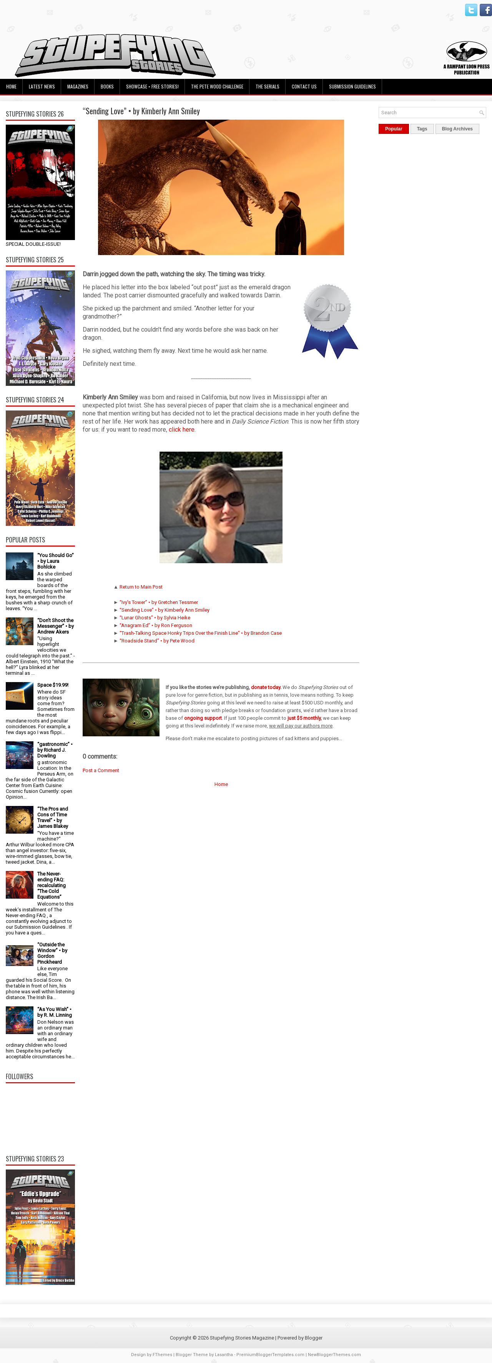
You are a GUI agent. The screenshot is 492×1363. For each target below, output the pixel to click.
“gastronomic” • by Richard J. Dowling (55, 750)
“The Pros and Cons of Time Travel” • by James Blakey (52, 817)
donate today (265, 687)
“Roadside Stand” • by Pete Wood (157, 641)
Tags (422, 129)
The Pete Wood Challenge (217, 86)
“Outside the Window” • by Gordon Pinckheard (52, 953)
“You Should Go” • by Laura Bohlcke (55, 561)
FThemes (162, 1354)
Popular (393, 129)
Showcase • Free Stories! (152, 86)
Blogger (313, 1338)
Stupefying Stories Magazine (242, 1338)
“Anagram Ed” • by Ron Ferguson (156, 625)
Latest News (42, 86)
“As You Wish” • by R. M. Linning (54, 1012)
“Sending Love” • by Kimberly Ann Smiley (141, 111)
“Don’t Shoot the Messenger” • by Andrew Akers (55, 626)
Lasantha (224, 1354)
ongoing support (203, 718)
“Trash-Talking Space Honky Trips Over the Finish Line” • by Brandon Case (201, 633)
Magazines (77, 86)
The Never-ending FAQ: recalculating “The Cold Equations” (51, 885)
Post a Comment (101, 770)
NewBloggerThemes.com (334, 1354)
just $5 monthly (304, 718)
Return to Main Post (141, 587)
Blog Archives (457, 129)
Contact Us (304, 86)
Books (107, 86)
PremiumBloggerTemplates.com (270, 1354)
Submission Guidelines (352, 86)
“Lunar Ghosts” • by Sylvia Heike (155, 618)
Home (11, 86)
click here (181, 429)
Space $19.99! (52, 685)
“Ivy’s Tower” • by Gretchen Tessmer (159, 602)
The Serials (267, 86)
